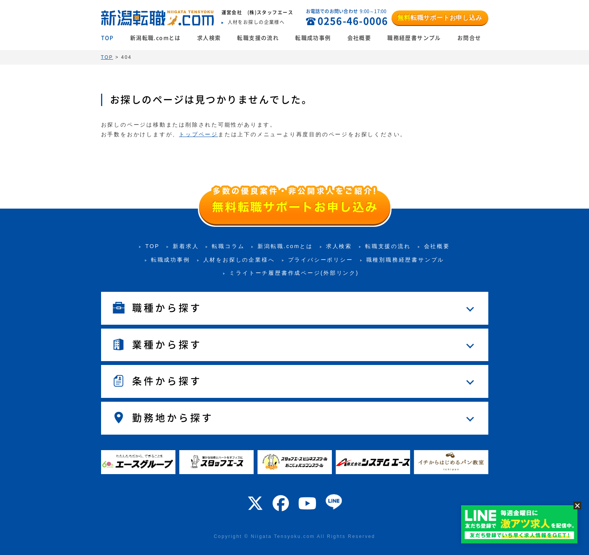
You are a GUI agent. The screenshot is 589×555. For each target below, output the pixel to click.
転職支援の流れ (258, 38)
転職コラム (228, 246)
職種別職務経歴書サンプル (405, 260)
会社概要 (359, 38)
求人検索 (209, 38)
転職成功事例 (313, 38)
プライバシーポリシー (320, 260)
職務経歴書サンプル (414, 38)
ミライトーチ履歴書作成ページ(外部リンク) (294, 273)
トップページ (198, 134)
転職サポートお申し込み (439, 17)
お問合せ (469, 38)
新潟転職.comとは (155, 38)
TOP (107, 38)
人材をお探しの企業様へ (239, 260)
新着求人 (186, 246)
